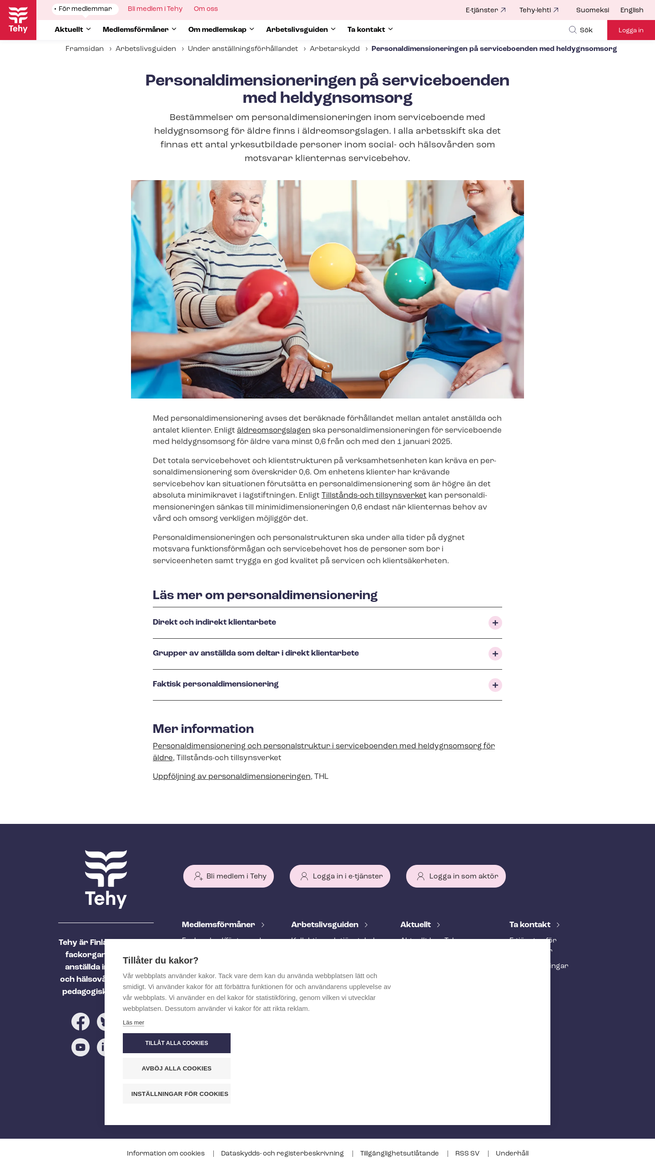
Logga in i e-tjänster (348, 876)
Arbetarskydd (335, 49)
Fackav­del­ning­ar (539, 966)
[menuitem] (598, 11)
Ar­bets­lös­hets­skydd (218, 996)
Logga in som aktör (464, 876)
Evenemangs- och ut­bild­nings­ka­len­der (443, 1006)
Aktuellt (416, 925)
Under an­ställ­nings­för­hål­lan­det (243, 49)
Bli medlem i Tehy (237, 876)
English (632, 10)
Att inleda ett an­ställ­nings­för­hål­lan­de (327, 971)
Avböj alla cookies (478, 1068)
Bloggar (414, 970)
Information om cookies (166, 1154)
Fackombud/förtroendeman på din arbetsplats (225, 946)
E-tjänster (482, 10)
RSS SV (468, 1154)
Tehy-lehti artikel (429, 985)
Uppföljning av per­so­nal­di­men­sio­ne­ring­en (232, 777)
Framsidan (85, 49)
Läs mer (133, 1096)
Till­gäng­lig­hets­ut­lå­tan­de (400, 1154)
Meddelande (421, 955)
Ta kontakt (530, 925)
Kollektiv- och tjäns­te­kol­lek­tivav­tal (334, 946)
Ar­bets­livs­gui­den (325, 925)
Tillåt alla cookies (477, 1044)
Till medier (527, 981)
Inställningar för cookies (481, 1093)
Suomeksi (592, 10)
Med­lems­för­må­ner (219, 925)
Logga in (631, 30)
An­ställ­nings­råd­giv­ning (223, 966)
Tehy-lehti (535, 10)
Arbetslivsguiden (146, 49)
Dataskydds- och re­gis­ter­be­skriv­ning (283, 1154)
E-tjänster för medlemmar (533, 946)
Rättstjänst (201, 981)
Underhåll (512, 1154)
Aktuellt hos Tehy (430, 940)
